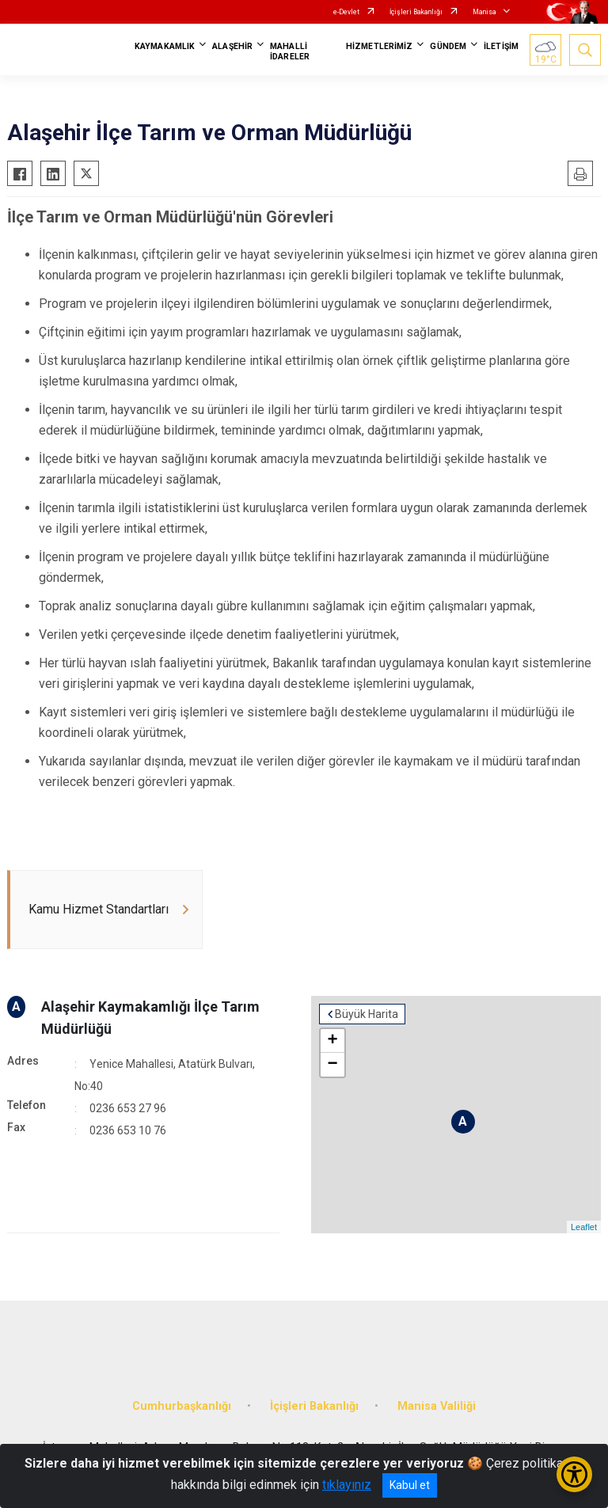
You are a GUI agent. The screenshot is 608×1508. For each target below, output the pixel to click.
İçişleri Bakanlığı (416, 12)
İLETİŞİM (501, 46)
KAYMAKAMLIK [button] (165, 46)
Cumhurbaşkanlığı (181, 1406)
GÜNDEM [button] (448, 46)
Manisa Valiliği (436, 1406)
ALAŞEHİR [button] (232, 46)
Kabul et (410, 1485)
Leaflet (584, 1227)
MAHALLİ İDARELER (290, 51)
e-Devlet (346, 12)
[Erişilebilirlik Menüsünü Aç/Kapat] (574, 1474)
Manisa (484, 12)
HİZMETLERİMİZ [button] (379, 46)
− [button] (332, 1065)
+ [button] (332, 1041)
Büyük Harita (366, 1014)
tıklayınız (346, 1484)
